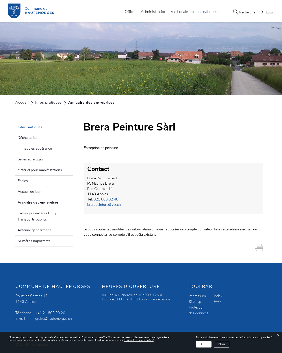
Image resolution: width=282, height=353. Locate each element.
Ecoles (23, 181)
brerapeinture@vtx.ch (104, 204)
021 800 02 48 (106, 199)
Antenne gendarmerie (34, 230)
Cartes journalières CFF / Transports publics (37, 216)
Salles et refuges (30, 159)
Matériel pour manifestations (40, 170)
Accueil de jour (29, 191)
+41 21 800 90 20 (50, 313)
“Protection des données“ (139, 340)
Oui (203, 344)
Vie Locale (179, 12)
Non (221, 344)
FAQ (217, 301)
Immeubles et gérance (35, 148)
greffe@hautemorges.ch (53, 318)
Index (218, 296)
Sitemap (195, 301)
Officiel (130, 12)
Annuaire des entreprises (45, 201)
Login (270, 12)
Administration (153, 12)
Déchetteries (27, 138)
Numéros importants (34, 241)
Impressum (197, 296)
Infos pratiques (205, 12)
